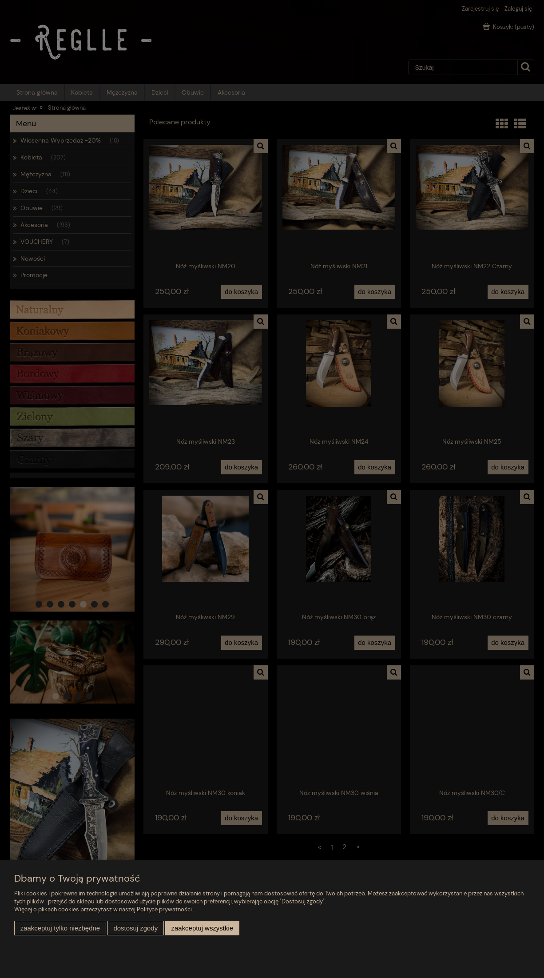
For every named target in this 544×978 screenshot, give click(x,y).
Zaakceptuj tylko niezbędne (60, 928)
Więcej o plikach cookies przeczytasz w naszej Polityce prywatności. (103, 909)
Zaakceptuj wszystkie (202, 928)
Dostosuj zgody (135, 928)
